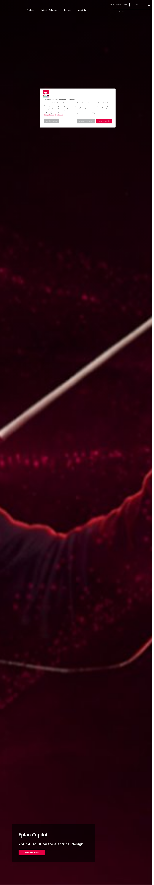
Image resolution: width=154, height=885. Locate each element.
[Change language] (136, 4)
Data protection (49, 115)
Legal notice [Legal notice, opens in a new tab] (59, 115)
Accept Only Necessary (85, 121)
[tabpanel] (76, 442)
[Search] (132, 11)
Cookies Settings (51, 121)
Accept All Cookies (104, 121)
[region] (78, 108)
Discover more (35, 852)
